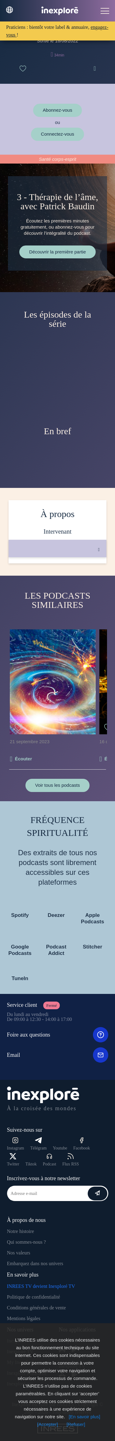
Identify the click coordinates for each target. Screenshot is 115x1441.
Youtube (60, 1148)
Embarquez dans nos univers (35, 1263)
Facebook (81, 1143)
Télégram (38, 1143)
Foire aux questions (57, 1034)
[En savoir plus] (84, 1416)
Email (57, 1055)
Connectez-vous (57, 134)
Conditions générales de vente (36, 1307)
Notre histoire (20, 1231)
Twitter (13, 1159)
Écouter (23, 758)
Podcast (49, 1159)
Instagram (15, 1143)
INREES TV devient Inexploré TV (41, 1286)
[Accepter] (47, 1424)
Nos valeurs (18, 1252)
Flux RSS (70, 1159)
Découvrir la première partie (57, 251)
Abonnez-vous (57, 110)
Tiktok (31, 1164)
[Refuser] (76, 1424)
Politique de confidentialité (33, 1297)
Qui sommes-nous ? (26, 1242)
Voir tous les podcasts (57, 785)
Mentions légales (23, 1318)
